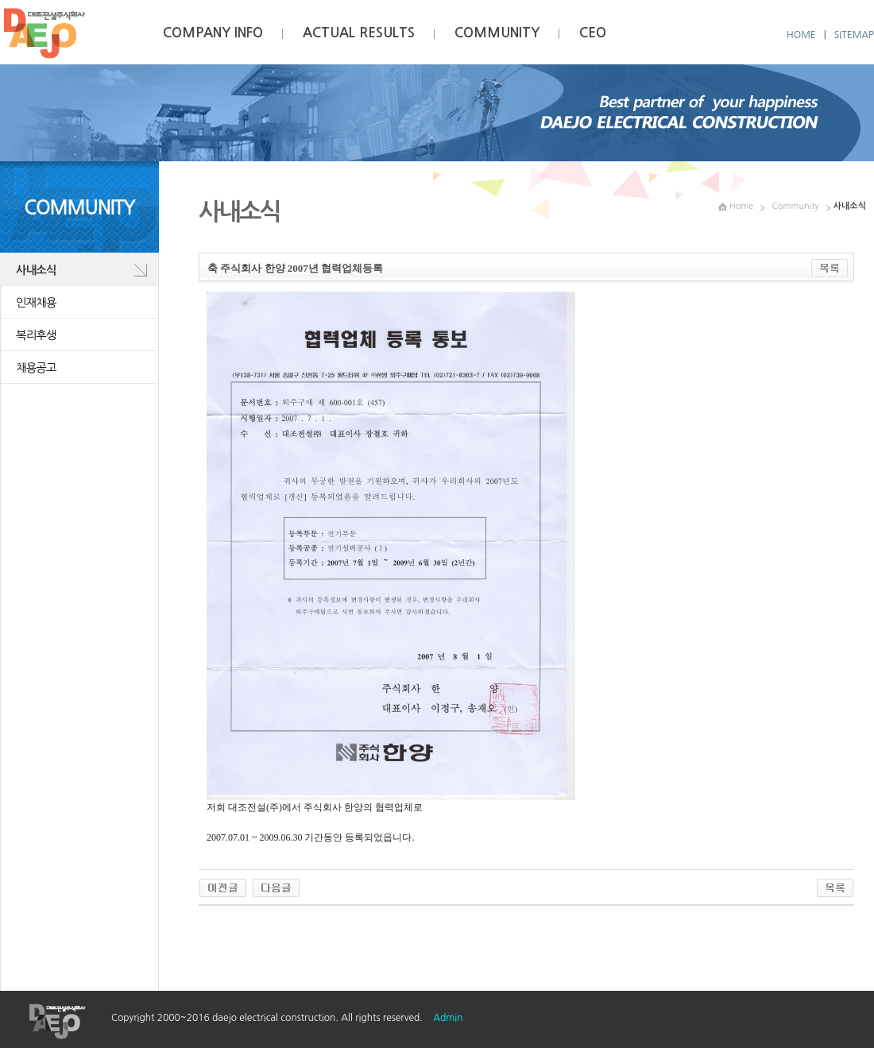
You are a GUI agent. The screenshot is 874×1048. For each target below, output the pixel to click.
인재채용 (36, 302)
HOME (801, 35)
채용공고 (36, 367)
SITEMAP (854, 35)
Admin (447, 1018)
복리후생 (36, 335)
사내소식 (36, 270)
